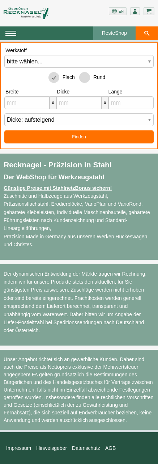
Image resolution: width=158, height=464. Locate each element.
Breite (12, 92)
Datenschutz (86, 448)
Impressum (18, 448)
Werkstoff (16, 50)
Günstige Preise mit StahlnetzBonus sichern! (58, 188)
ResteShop (114, 33)
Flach (69, 77)
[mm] (27, 102)
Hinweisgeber (51, 448)
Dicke (63, 92)
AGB (110, 448)
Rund (99, 77)
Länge (115, 92)
